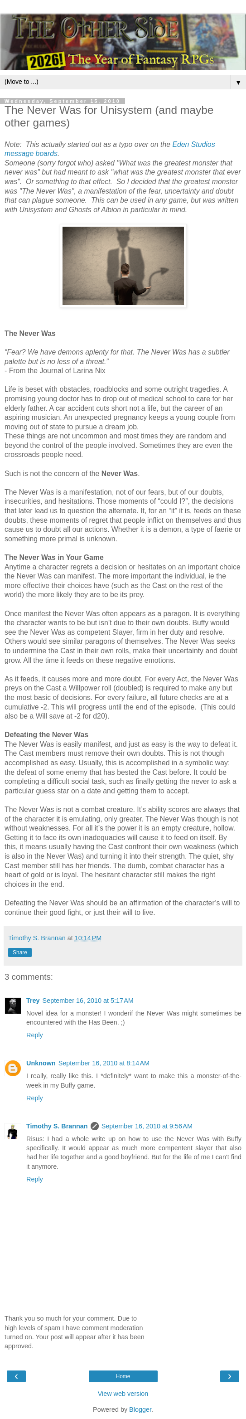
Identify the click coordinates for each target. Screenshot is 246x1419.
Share (20, 952)
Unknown (41, 1063)
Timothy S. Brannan (57, 1126)
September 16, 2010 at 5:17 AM (88, 1000)
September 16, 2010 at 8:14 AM (104, 1063)
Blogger (140, 1409)
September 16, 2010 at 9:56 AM (147, 1126)
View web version (123, 1393)
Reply (34, 1035)
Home (123, 1376)
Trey (33, 1000)
